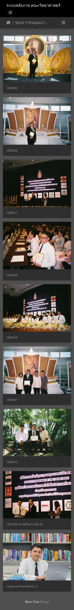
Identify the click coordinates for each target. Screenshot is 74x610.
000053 (12, 462)
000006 (12, 150)
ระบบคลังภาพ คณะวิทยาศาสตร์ (33, 5)
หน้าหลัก (8, 23)
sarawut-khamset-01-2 (22, 586)
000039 (12, 275)
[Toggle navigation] (10, 12)
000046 (12, 337)
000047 (12, 400)
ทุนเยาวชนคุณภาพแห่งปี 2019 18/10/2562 (31, 22)
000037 (12, 213)
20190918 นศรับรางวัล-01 (25, 524)
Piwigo (44, 602)
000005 (12, 88)
